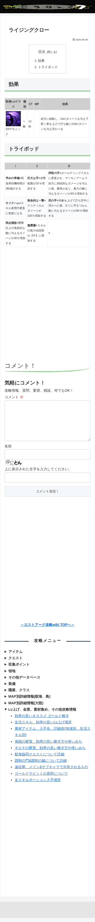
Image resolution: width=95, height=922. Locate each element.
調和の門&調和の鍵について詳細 (41, 765)
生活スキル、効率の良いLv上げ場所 (43, 726)
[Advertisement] (47, 305)
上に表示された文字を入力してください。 (38, 473)
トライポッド (48, 67)
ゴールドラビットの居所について (41, 777)
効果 (41, 61)
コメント (14, 397)
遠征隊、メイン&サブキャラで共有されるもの (51, 771)
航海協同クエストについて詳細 (39, 758)
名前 (8, 450)
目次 (41, 52)
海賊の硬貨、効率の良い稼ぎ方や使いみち (48, 745)
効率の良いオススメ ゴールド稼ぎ (42, 720)
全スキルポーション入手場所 (38, 784)
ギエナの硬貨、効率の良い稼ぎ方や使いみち (50, 752)
